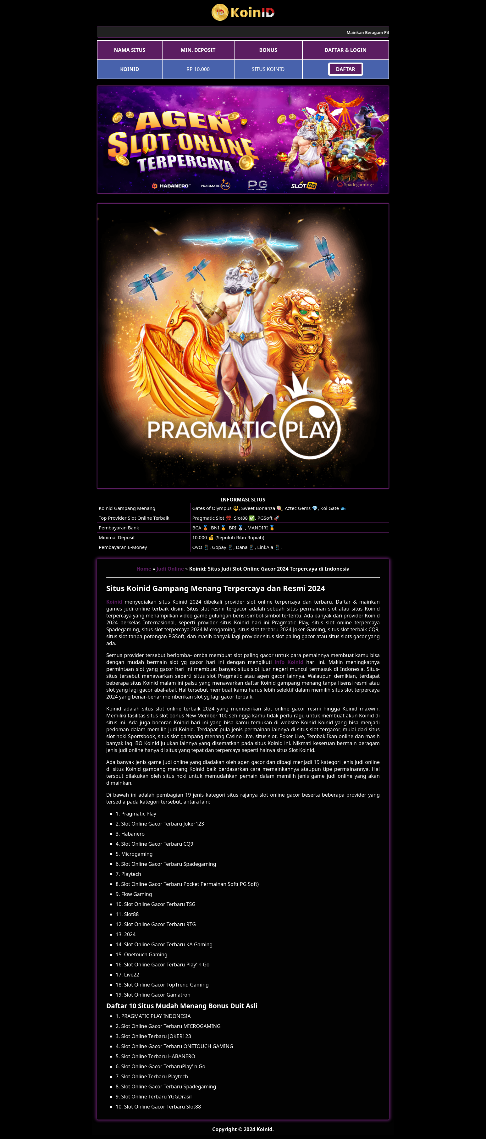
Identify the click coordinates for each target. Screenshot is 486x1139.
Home (143, 568)
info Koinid (289, 662)
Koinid (114, 601)
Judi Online (170, 568)
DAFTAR (345, 69)
